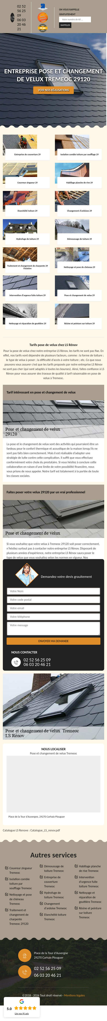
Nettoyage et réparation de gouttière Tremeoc (90, 897)
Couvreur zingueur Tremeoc (20, 870)
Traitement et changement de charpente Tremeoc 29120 (18, 917)
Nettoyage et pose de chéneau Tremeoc (20, 899)
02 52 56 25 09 (21, 11)
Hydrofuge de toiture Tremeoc (54, 895)
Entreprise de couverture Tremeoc (52, 881)
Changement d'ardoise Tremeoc (55, 906)
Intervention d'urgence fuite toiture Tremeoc (89, 881)
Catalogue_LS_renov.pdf (45, 830)
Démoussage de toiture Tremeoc (54, 868)
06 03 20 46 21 (21, 24)
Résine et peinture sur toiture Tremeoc (90, 912)
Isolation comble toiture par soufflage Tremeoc (20, 883)
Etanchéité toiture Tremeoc (55, 917)
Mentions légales (74, 995)
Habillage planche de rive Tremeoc (90, 868)
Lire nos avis (22, 1013)
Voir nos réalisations (53, 90)
